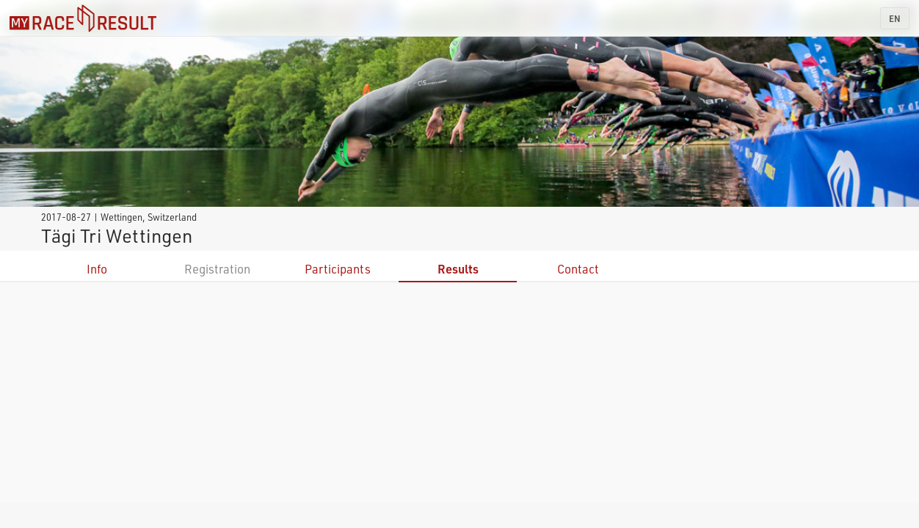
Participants (338, 268)
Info (97, 268)
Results (458, 268)
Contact (578, 268)
